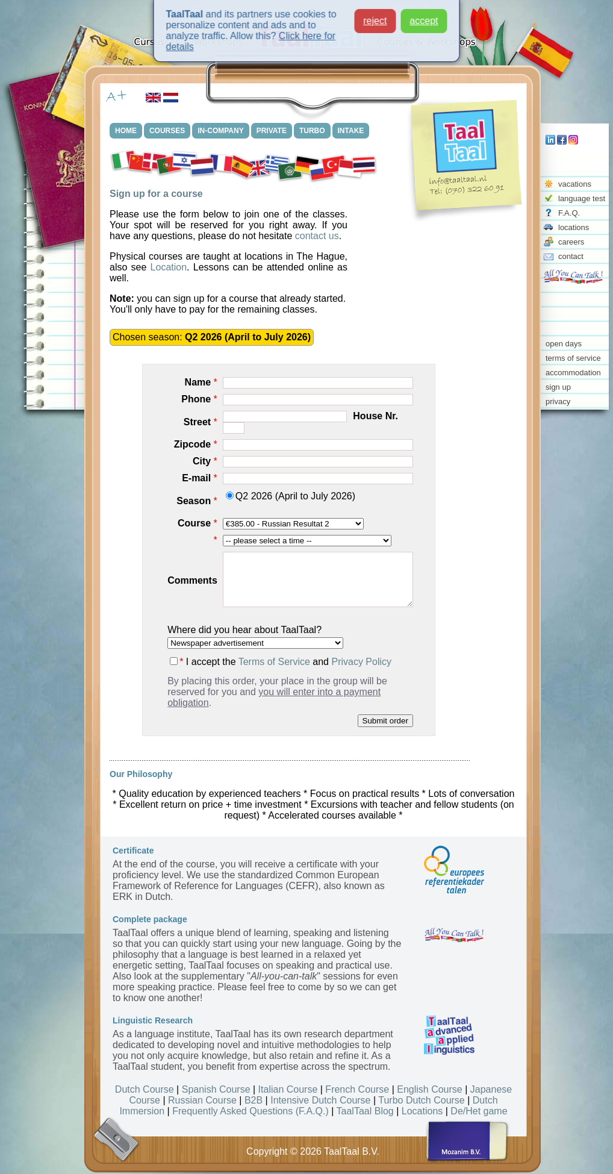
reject (375, 16)
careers (571, 241)
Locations (422, 1111)
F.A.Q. (569, 212)
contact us (317, 236)
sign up (558, 387)
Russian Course (202, 1100)
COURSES (167, 130)
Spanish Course (216, 1089)
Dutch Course (144, 1089)
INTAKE (351, 130)
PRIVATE (272, 130)
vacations (574, 184)
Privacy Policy (361, 662)
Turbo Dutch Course (421, 1100)
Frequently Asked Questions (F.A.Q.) (250, 1111)
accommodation (573, 372)
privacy (558, 401)
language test (581, 198)
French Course (357, 1089)
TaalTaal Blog (365, 1111)
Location (169, 267)
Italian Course (288, 1089)
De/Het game (478, 1111)
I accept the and (280, 662)
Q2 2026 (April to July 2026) (290, 496)
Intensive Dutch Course (320, 1100)
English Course (429, 1089)
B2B (253, 1100)
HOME (126, 130)
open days (564, 343)
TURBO (312, 130)
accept (423, 16)
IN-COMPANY (220, 130)
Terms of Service (274, 662)
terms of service (573, 358)
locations (573, 227)
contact (570, 256)
